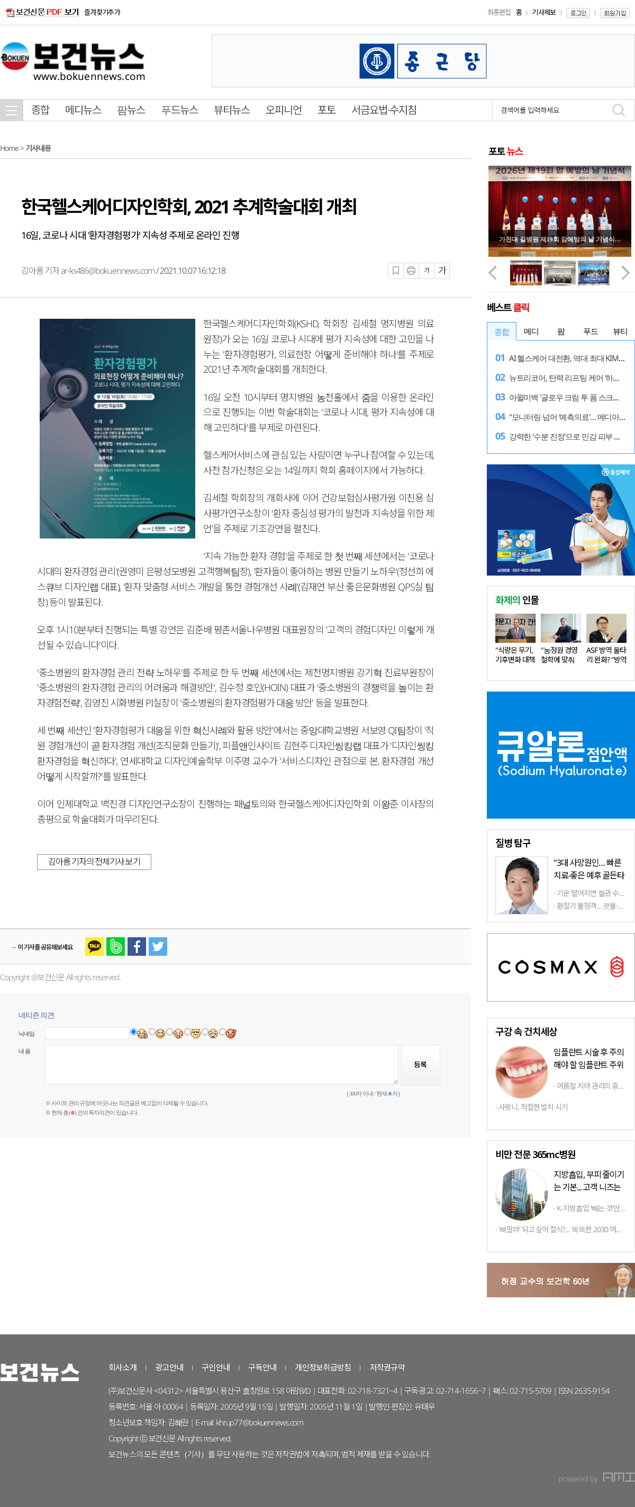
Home (9, 148)
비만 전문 (535, 1154)
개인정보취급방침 (323, 1367)
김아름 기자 (41, 270)
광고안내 (169, 1367)
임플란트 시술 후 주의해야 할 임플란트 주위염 (589, 1064)
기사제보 (544, 12)
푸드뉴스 (179, 110)
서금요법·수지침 (383, 110)
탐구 (512, 842)
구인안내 (216, 1367)
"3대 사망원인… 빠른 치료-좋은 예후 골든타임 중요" (589, 875)
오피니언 (284, 110)
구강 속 (526, 1031)
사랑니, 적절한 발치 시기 (533, 1107)
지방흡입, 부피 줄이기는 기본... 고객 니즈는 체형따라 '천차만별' (589, 1187)
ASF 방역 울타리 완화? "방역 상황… (606, 659)
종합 (40, 110)
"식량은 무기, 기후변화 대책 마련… (515, 659)
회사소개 (122, 1367)
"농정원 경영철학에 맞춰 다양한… (559, 659)
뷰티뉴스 (232, 110)
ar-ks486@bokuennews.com (108, 270)
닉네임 (27, 1033)
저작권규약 (387, 1367)
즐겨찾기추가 (102, 12)
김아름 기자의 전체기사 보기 (94, 861)
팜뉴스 (131, 110)
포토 (326, 110)
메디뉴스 (83, 110)
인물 (517, 599)
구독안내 (262, 1367)
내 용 (24, 1051)
